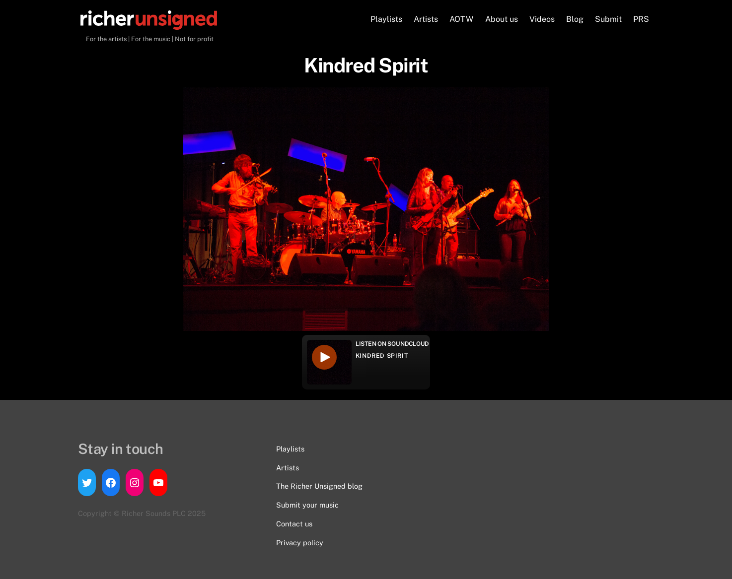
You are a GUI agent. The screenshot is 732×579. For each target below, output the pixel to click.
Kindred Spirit (382, 355)
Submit (608, 19)
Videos (542, 19)
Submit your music (307, 505)
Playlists (386, 19)
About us (501, 19)
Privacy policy (299, 542)
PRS (641, 19)
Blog (575, 19)
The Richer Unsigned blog (319, 486)
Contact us (294, 523)
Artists (426, 19)
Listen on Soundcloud (392, 343)
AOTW (461, 19)
